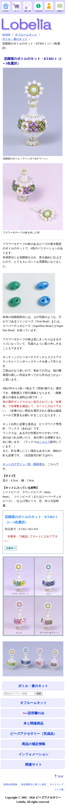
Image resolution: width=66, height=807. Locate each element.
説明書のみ (33, 713)
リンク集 (59, 789)
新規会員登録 (10, 784)
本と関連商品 (33, 723)
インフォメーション (33, 754)
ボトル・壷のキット (33, 686)
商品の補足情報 (33, 744)
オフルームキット (33, 703)
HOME (6, 34)
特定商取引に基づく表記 (33, 784)
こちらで (44, 441)
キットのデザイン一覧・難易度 (22, 464)
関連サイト (33, 764)
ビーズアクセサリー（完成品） (33, 733)
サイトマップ (57, 784)
